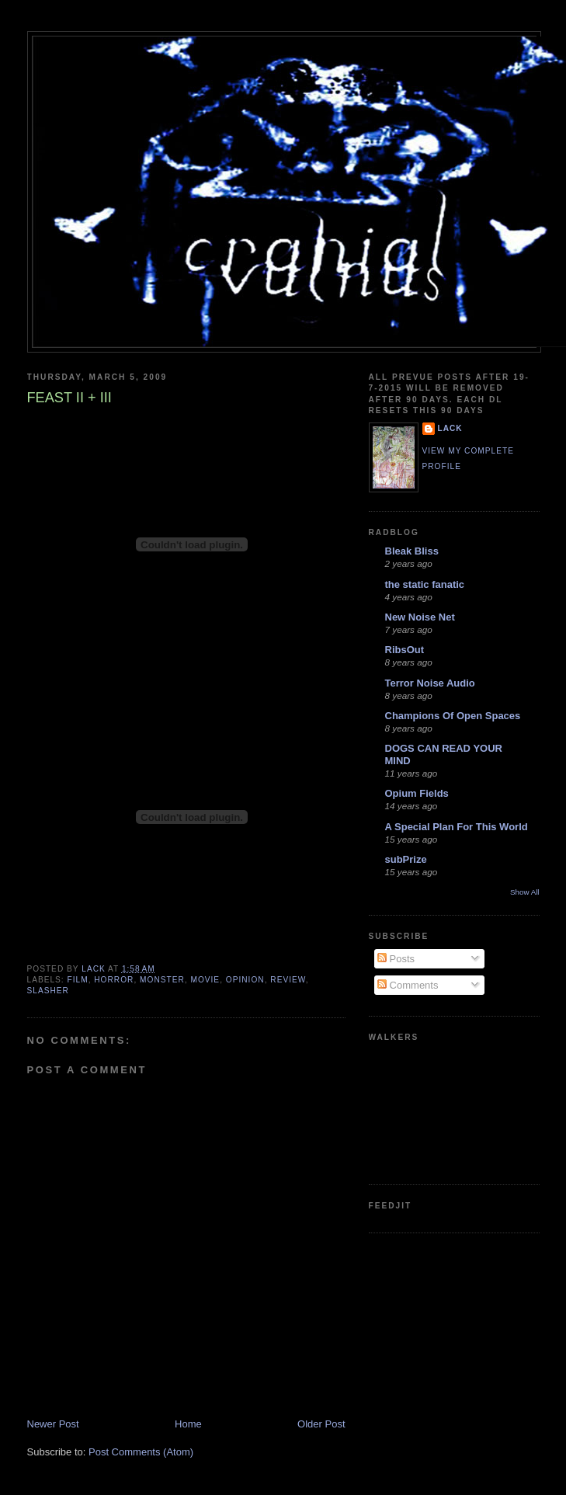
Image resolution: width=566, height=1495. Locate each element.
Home (188, 1424)
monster (162, 979)
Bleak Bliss (412, 551)
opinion (245, 979)
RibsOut (405, 649)
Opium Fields (417, 793)
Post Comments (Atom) (141, 1452)
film (78, 979)
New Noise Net (420, 617)
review (287, 979)
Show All (524, 892)
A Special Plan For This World (456, 827)
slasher (48, 990)
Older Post (321, 1424)
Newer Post (53, 1424)
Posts (396, 959)
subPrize (406, 859)
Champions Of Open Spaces (453, 715)
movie (205, 979)
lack (450, 428)
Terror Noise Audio (430, 683)
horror (114, 979)
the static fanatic (425, 584)
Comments (407, 985)
